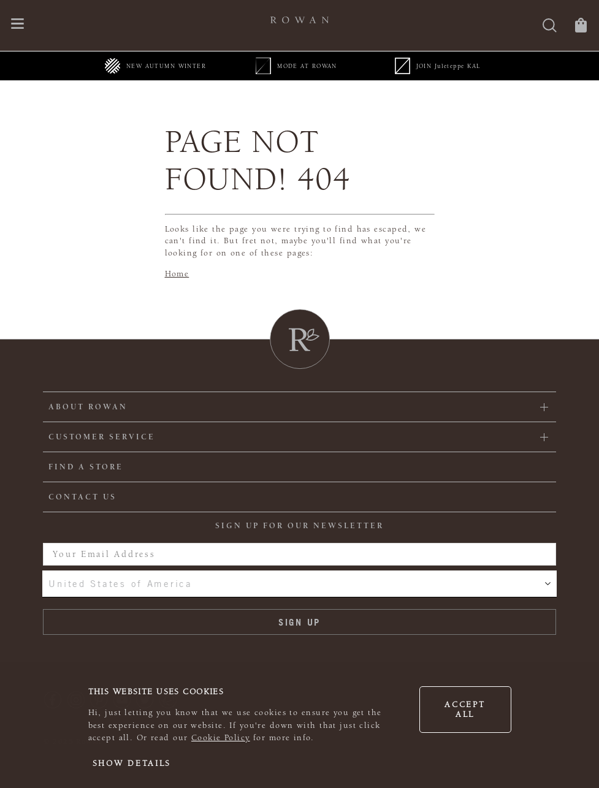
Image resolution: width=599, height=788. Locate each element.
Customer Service (101, 437)
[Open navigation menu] (17, 25)
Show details (132, 763)
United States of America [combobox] (120, 583)
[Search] (549, 26)
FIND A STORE (85, 467)
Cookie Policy (220, 738)
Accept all (464, 709)
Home (177, 274)
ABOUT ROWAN (88, 407)
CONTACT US (82, 497)
